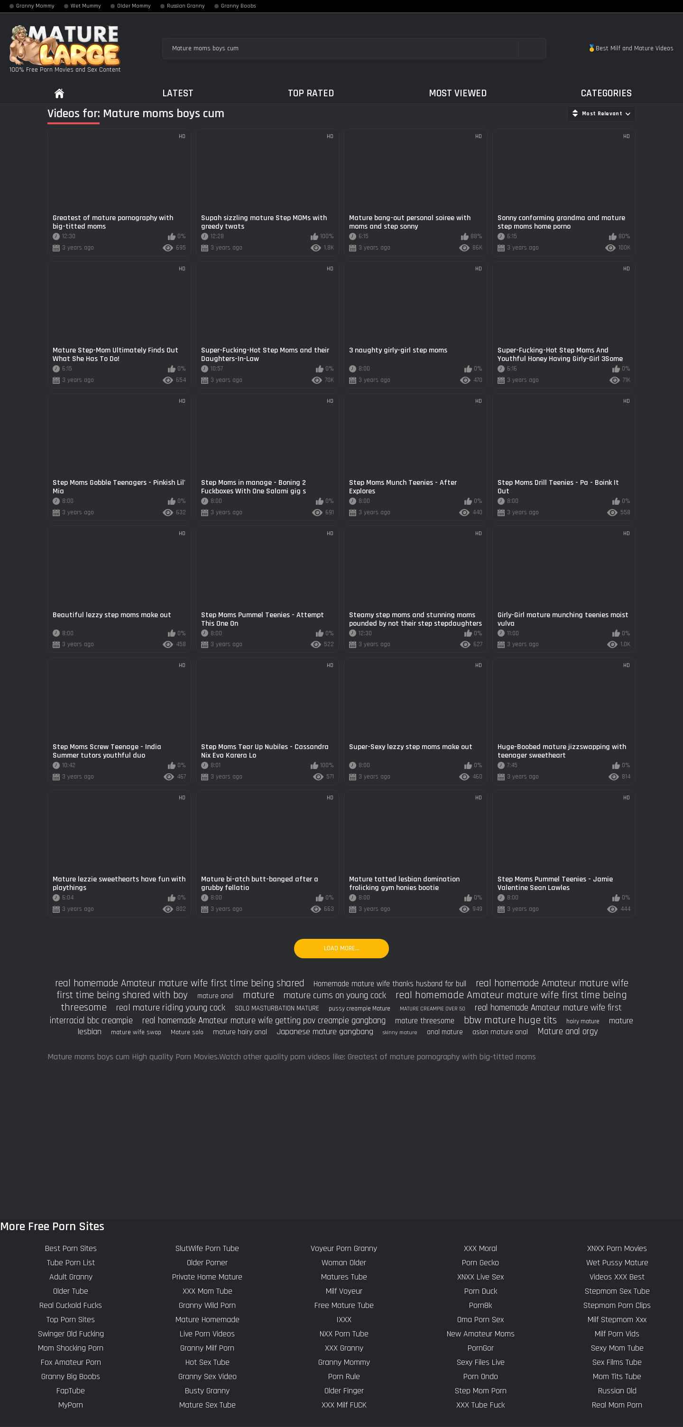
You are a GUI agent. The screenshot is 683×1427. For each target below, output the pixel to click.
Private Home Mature (207, 1276)
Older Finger (344, 1390)
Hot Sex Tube (207, 1362)
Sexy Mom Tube (617, 1348)
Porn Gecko (480, 1262)
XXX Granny (344, 1348)
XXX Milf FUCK (344, 1404)
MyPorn (70, 1404)
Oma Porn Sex (480, 1319)
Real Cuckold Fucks (70, 1305)
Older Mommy (134, 6)
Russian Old (617, 1390)
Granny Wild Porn (207, 1305)
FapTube (70, 1390)
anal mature (445, 1032)
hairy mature (583, 1021)
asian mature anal (500, 1032)
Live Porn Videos (207, 1333)
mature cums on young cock (335, 995)
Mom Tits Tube (617, 1376)
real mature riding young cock (170, 1007)
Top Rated (311, 93)
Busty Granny (207, 1390)
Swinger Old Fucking (71, 1333)
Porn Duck (480, 1291)
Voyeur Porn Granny (344, 1248)
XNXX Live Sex (480, 1276)
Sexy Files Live (481, 1362)
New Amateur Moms (481, 1333)
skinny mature (400, 1032)
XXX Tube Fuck (480, 1404)
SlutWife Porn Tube (207, 1248)
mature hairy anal (240, 1032)
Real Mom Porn (617, 1404)
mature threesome (424, 1021)
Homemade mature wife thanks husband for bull (390, 984)
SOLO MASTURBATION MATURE (277, 1008)
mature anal (215, 996)
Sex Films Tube (617, 1362)
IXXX (343, 1319)
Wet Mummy (86, 6)
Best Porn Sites (71, 1248)
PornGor (481, 1348)
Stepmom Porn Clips (617, 1305)
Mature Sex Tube (207, 1404)
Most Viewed (458, 93)
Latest (178, 93)
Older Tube (70, 1291)
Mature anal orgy (567, 1032)
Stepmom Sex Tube (617, 1291)
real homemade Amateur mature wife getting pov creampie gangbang (264, 1021)
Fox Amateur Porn (71, 1362)
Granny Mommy (35, 6)
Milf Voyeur (344, 1291)
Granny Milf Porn (207, 1348)
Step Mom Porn (481, 1390)
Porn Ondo (480, 1376)
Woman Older (344, 1262)
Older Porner (207, 1262)
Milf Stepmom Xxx (617, 1319)
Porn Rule (344, 1376)
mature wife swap (136, 1032)
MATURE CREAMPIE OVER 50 (432, 1008)
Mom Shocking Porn (70, 1348)
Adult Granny (70, 1276)
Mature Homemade (207, 1319)
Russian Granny (186, 6)
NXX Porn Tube (344, 1333)
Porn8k (480, 1305)
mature (258, 995)
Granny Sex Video (207, 1376)
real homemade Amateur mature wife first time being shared (179, 983)
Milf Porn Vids (617, 1333)
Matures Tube (344, 1276)
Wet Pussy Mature (617, 1262)
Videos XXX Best (617, 1276)
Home (59, 93)
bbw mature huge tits (510, 1020)
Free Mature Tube (344, 1305)
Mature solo (187, 1032)
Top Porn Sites (70, 1319)
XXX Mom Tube (207, 1291)
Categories (606, 93)
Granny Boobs (238, 6)
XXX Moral (480, 1248)
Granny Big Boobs (70, 1376)
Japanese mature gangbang (325, 1031)
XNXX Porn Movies (617, 1248)
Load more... (342, 948)
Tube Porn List (71, 1262)
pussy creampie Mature (359, 1008)
